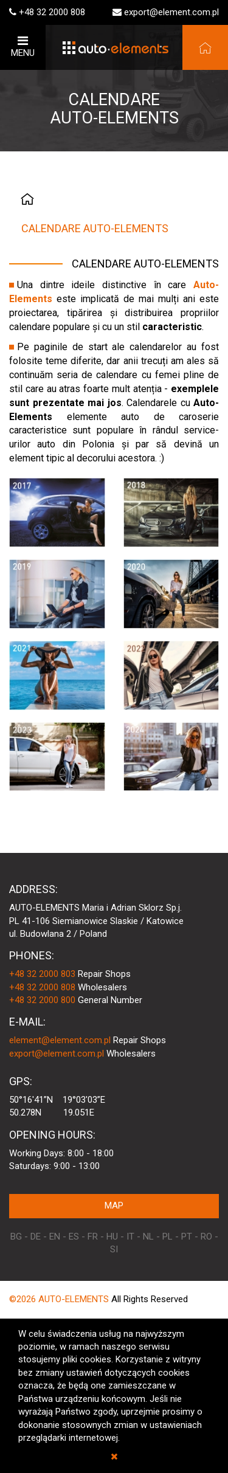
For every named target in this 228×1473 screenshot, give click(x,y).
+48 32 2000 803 (42, 973)
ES (74, 1236)
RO (206, 1236)
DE (35, 1236)
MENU (23, 46)
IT (130, 1236)
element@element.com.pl (60, 1040)
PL (167, 1236)
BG (16, 1236)
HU (112, 1236)
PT (186, 1236)
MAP (114, 1205)
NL (148, 1236)
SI (114, 1249)
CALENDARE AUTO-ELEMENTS (94, 228)
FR (93, 1236)
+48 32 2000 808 (52, 12)
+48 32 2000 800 (42, 1000)
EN (54, 1236)
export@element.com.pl (171, 12)
